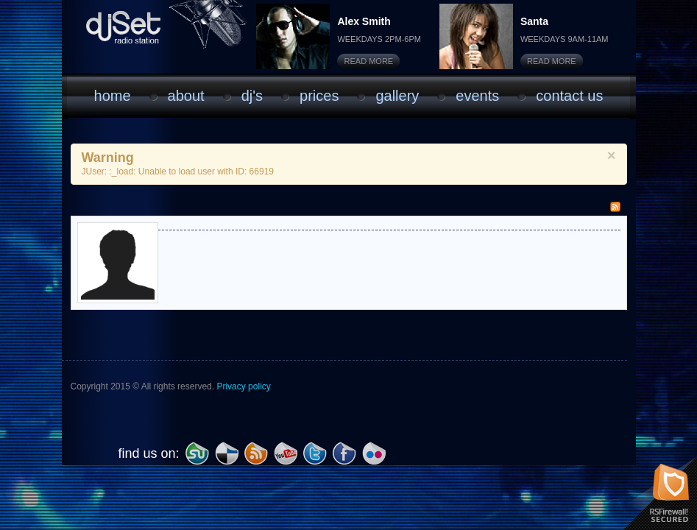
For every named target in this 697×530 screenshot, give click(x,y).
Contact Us (569, 96)
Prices (319, 96)
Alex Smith (363, 21)
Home (112, 96)
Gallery (397, 96)
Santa (534, 21)
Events (477, 96)
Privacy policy (243, 386)
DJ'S (252, 96)
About (186, 96)
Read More (369, 61)
